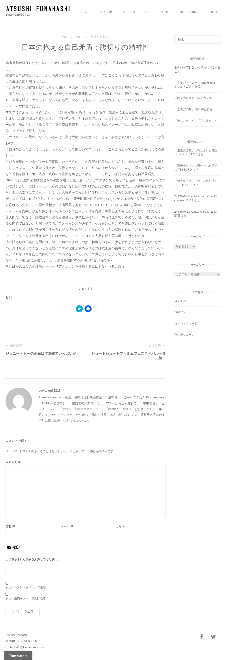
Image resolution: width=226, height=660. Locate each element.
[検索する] (197, 39)
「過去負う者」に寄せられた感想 (195, 150)
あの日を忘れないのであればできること (197, 69)
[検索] (215, 37)
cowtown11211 (49, 390)
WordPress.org (183, 334)
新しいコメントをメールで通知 (26, 587)
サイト (120, 526)
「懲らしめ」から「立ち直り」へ (195, 120)
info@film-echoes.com (30, 647)
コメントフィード (185, 323)
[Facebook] (202, 637)
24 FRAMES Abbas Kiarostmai (193, 196)
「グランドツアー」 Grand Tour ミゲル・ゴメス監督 (196, 84)
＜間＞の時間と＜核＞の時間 (193, 98)
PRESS (165, 12)
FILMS (85, 12)
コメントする (100, 37)
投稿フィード (183, 312)
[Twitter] (214, 637)
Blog (148, 12)
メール (67, 526)
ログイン (180, 300)
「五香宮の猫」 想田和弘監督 (193, 109)
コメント (13, 461)
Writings (129, 12)
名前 (10, 526)
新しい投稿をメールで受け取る (26, 598)
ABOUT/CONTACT (190, 12)
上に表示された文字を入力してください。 (33, 559)
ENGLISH (215, 12)
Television (105, 12)
